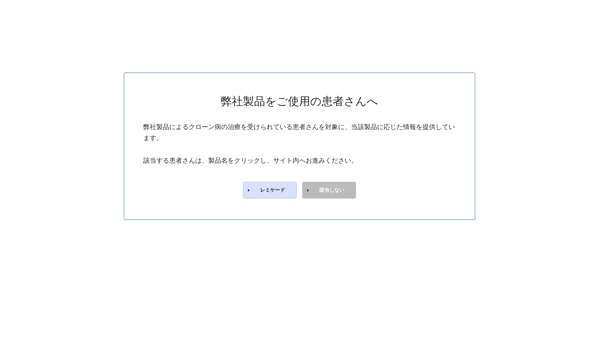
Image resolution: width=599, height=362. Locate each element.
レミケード (272, 190)
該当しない (331, 190)
